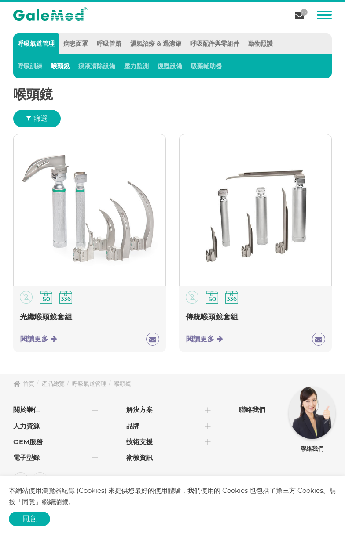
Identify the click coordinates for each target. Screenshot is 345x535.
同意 (29, 518)
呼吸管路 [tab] (109, 43)
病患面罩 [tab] (75, 43)
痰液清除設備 (96, 66)
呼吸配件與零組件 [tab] (214, 43)
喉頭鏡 (60, 66)
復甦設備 (170, 66)
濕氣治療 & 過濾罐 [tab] (155, 43)
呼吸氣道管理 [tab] (36, 43)
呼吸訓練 (30, 66)
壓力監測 (136, 66)
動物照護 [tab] (260, 43)
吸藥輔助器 (206, 66)
